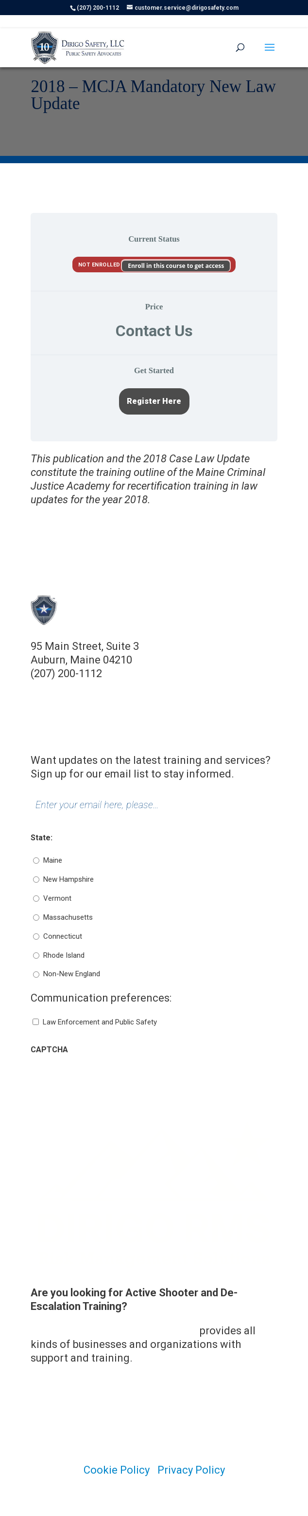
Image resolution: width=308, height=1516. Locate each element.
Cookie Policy (117, 1470)
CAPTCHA (49, 1049)
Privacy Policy (191, 1470)
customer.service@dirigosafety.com (118, 687)
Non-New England (71, 973)
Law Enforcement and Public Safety (100, 1022)
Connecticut (62, 936)
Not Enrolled (100, 265)
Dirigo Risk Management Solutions (114, 1331)
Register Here (154, 401)
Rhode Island (64, 955)
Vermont (57, 898)
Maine (52, 860)
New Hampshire (68, 879)
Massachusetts (68, 917)
